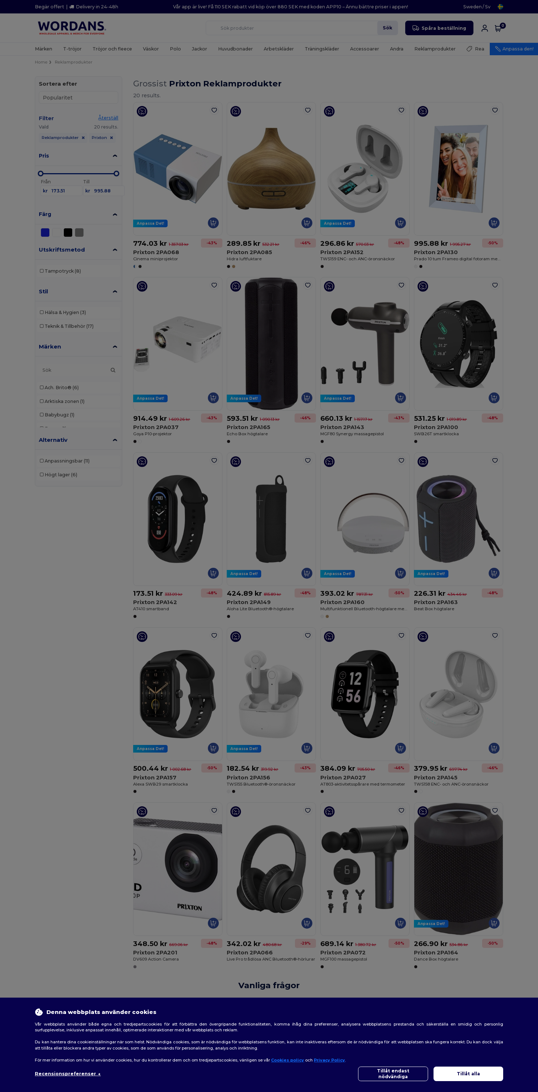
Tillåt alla (468, 1073)
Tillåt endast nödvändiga (393, 1073)
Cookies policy (287, 1060)
